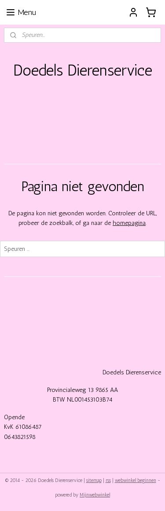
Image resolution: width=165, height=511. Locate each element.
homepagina (129, 223)
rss (108, 480)
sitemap (94, 480)
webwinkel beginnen (135, 480)
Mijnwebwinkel (95, 495)
